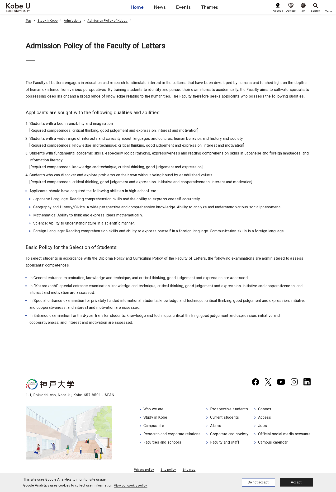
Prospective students (229, 409)
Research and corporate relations (172, 433)
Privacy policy (142, 470)
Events (184, 7)
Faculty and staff (224, 441)
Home (127, 7)
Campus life (153, 425)
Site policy (168, 470)
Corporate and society (229, 433)
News (154, 7)
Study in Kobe (48, 20)
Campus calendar (273, 441)
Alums (215, 425)
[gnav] (329, 7)
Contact (264, 409)
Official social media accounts (284, 433)
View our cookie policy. (131, 485)
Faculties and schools (162, 441)
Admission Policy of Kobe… (111, 20)
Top (29, 20)
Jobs (262, 425)
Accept (296, 482)
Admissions (74, 20)
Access (264, 417)
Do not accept (258, 482)
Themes (215, 7)
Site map (190, 470)
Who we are (153, 409)
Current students (224, 417)
